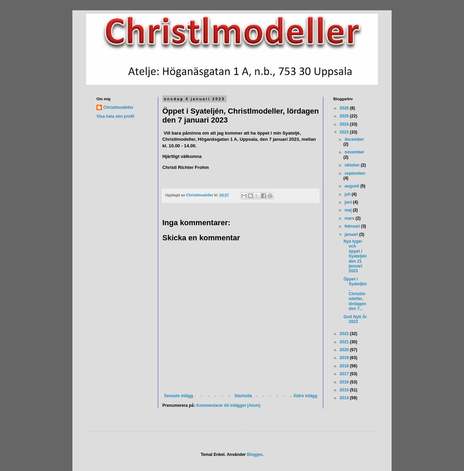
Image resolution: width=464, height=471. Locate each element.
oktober (353, 165)
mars (350, 218)
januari (352, 234)
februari (353, 226)
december (354, 139)
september (355, 173)
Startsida (243, 395)
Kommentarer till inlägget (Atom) (228, 405)
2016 (345, 382)
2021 (345, 342)
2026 (345, 108)
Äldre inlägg (305, 395)
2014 (345, 397)
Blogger (254, 454)
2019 (345, 357)
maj (349, 210)
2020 (345, 349)
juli (348, 194)
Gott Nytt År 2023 (355, 319)
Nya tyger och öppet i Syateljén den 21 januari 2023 (355, 256)
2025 (345, 116)
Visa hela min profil (115, 116)
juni (349, 202)
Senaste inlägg (178, 395)
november (354, 152)
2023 (345, 132)
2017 (345, 373)
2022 (345, 333)
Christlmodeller (118, 107)
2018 (345, 366)
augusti (352, 186)
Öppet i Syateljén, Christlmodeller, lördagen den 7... (355, 294)
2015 (345, 390)
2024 (345, 124)
